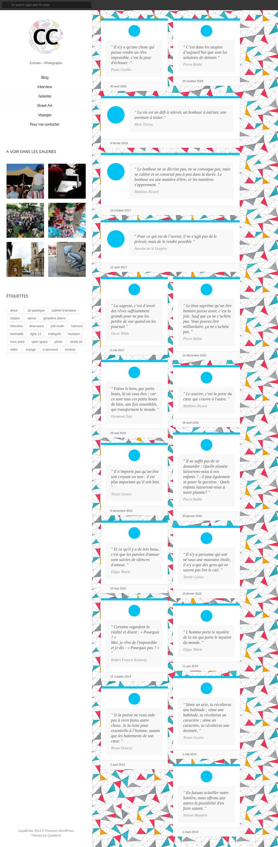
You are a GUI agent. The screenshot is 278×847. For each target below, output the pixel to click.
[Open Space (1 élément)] (39, 341)
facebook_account (237, 5)
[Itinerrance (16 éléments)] (36, 326)
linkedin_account (264, 5)
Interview (45, 86)
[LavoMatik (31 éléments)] (16, 334)
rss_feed (272, 5)
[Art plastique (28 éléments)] (35, 310)
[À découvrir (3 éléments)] (50, 349)
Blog (44, 77)
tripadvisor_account (255, 5)
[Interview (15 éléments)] (16, 326)
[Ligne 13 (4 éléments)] (35, 334)
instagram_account (246, 5)
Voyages (44, 115)
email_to (227, 5)
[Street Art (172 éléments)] (76, 341)
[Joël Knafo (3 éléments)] (57, 326)
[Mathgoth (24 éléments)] (54, 334)
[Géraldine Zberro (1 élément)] (54, 318)
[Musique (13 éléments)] (73, 334)
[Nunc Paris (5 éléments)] (17, 341)
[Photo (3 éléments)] (58, 341)
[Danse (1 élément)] (31, 318)
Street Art (44, 105)
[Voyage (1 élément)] (30, 349)
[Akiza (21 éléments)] (15, 310)
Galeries (44, 96)
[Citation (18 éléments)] (15, 318)
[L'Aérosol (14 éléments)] (76, 326)
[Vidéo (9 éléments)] (14, 349)
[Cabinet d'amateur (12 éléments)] (63, 310)
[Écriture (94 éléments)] (70, 349)
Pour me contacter (44, 124)
